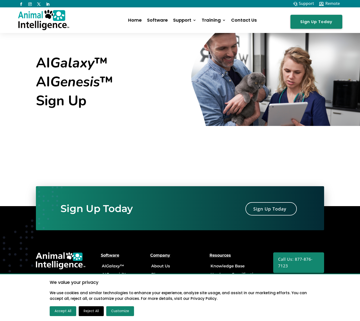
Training (211, 20)
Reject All (91, 311)
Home (135, 20)
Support (182, 20)
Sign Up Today (316, 22)
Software (157, 20)
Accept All (63, 311)
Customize (120, 311)
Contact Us (244, 20)
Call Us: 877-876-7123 (295, 263)
